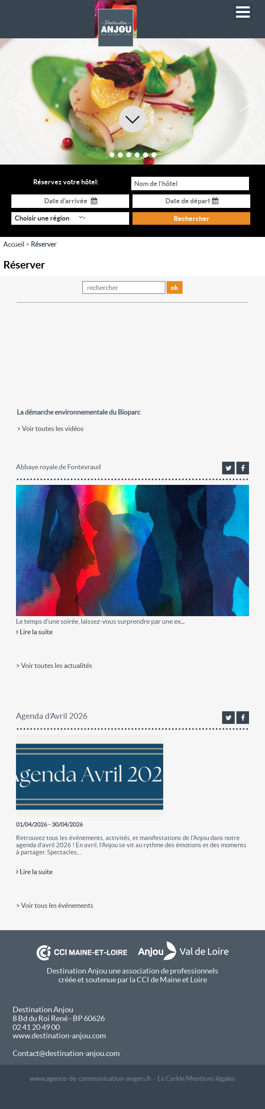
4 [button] (137, 154)
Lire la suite (34, 632)
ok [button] (174, 287)
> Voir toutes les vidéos (50, 428)
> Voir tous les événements (54, 905)
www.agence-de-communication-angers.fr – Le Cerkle (107, 1078)
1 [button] (111, 154)
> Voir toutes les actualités (54, 665)
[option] (132, 101)
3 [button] (128, 154)
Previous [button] (17, 101)
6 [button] (153, 154)
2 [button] (120, 154)
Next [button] (247, 101)
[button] (243, 12)
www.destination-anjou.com (59, 1035)
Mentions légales (210, 1078)
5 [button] (145, 154)
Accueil (13, 244)
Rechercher (191, 218)
